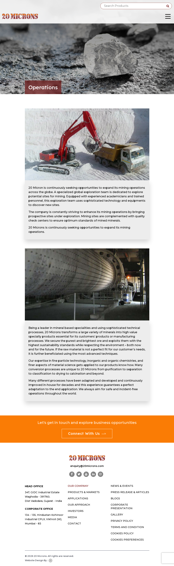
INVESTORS (76, 511)
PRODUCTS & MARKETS (84, 492)
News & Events (122, 485)
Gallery (117, 514)
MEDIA (72, 517)
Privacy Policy (122, 520)
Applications (78, 498)
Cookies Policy (122, 533)
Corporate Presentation (122, 506)
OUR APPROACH (79, 504)
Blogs (115, 498)
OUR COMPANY (78, 485)
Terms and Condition (127, 527)
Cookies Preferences (127, 539)
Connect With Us (87, 433)
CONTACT (74, 523)
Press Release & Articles (130, 492)
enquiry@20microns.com (87, 466)
